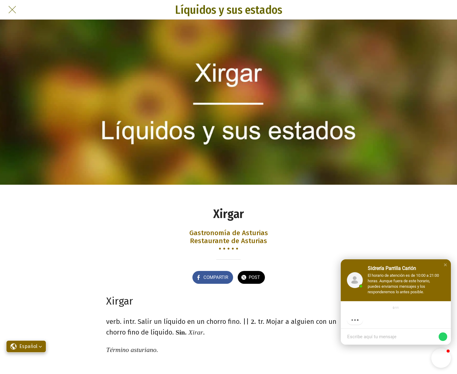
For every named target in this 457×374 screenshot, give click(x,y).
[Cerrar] (12, 9)
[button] (445, 265)
